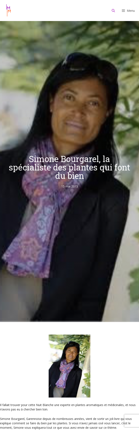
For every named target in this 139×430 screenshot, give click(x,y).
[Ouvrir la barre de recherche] (113, 10)
